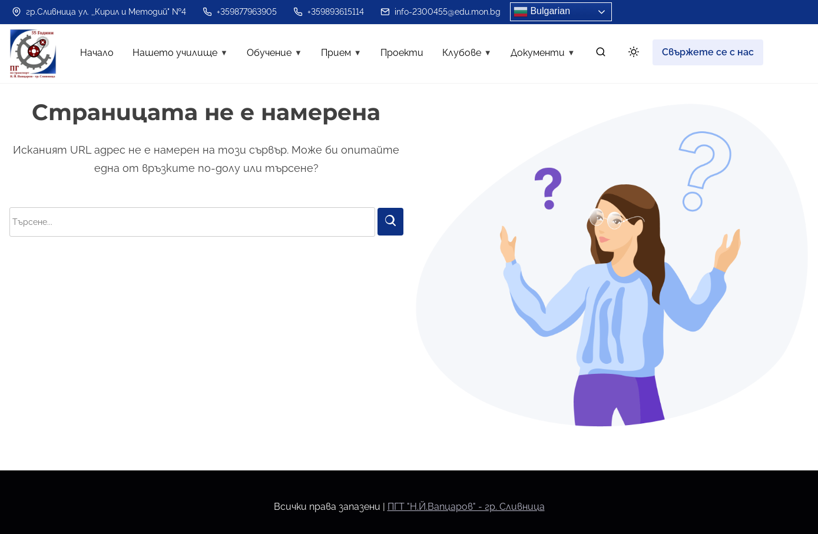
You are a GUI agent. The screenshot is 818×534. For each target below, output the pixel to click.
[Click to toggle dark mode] (631, 54)
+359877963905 (240, 11)
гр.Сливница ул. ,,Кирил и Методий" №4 (99, 11)
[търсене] (600, 54)
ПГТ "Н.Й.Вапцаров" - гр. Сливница (466, 506)
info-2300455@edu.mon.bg (440, 11)
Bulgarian (542, 12)
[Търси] (390, 222)
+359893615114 (328, 11)
